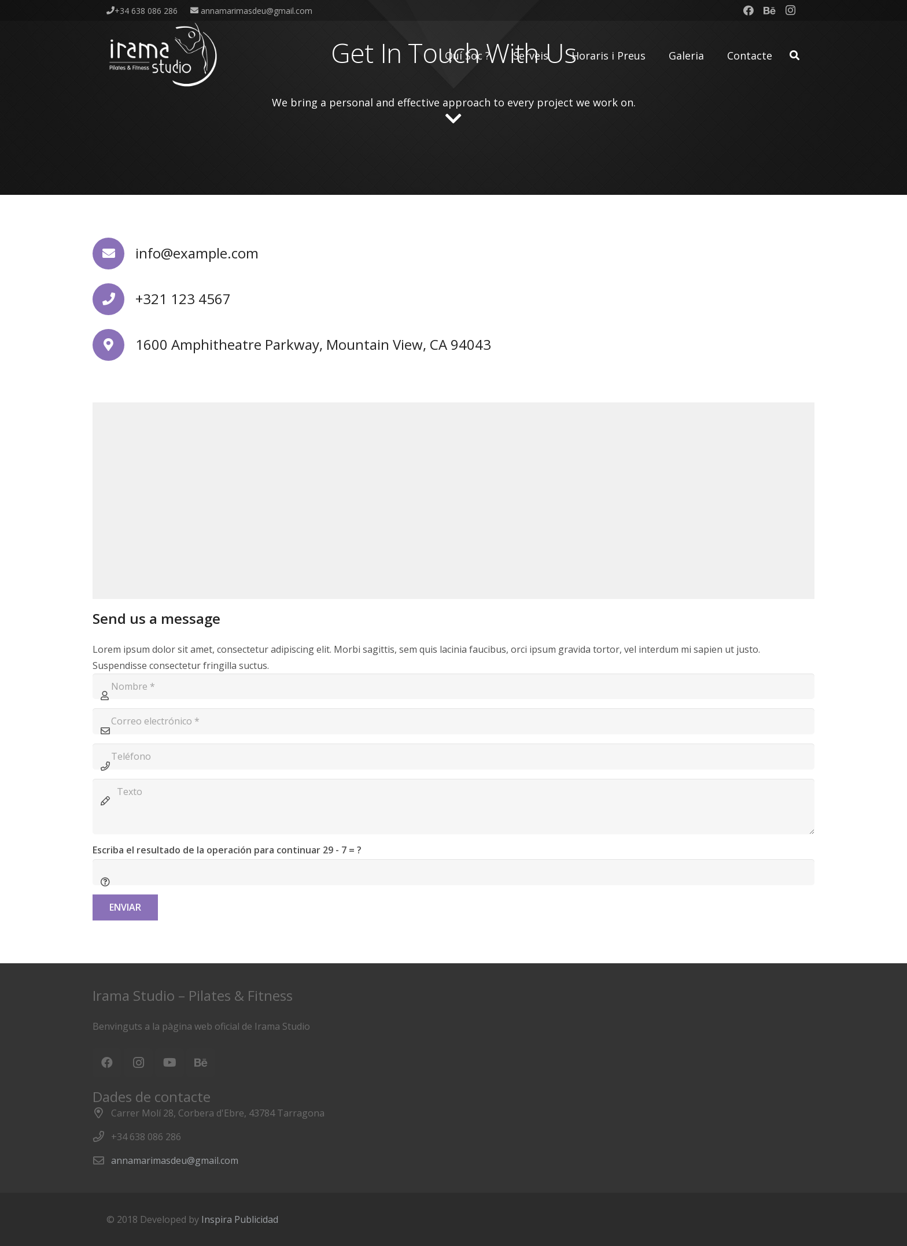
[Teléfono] (453, 757)
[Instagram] (790, 10)
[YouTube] (169, 1062)
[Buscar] (794, 55)
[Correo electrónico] (453, 721)
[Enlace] (164, 55)
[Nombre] (453, 687)
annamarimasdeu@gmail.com (174, 1160)
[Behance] (769, 10)
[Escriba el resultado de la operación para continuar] (453, 872)
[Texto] (453, 806)
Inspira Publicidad (239, 1219)
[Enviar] (125, 907)
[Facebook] (748, 10)
